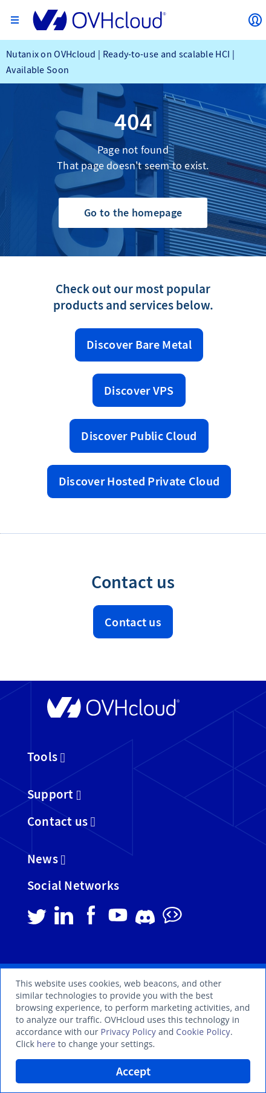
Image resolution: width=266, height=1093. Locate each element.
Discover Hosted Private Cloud (139, 481)
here (46, 1043)
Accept (133, 1071)
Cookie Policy (203, 1031)
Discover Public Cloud (138, 436)
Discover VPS (139, 390)
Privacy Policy (128, 1031)
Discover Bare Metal (139, 344)
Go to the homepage (133, 212)
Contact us (133, 622)
